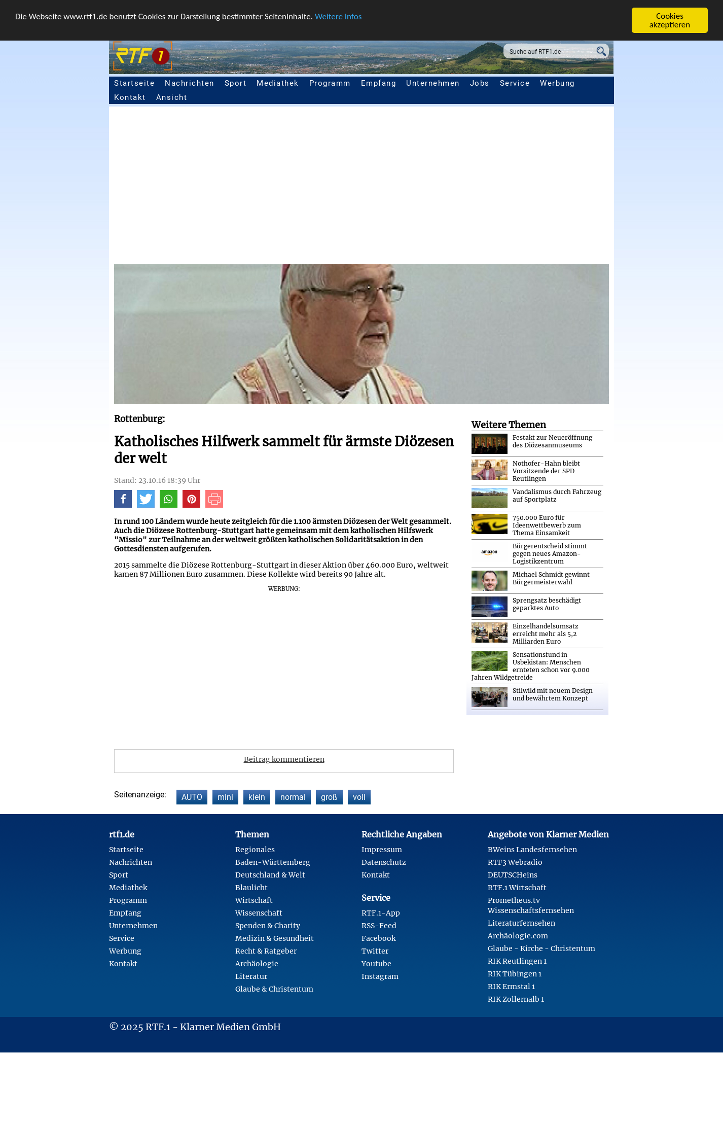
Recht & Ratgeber (266, 951)
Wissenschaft (258, 913)
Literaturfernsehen (521, 923)
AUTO (192, 797)
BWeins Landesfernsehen (532, 849)
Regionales (255, 849)
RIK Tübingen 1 (514, 973)
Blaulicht (251, 887)
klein (256, 797)
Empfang (378, 83)
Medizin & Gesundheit (274, 938)
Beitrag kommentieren (284, 759)
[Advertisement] (418, 188)
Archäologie (256, 963)
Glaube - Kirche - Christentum (541, 948)
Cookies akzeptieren (670, 20)
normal (293, 797)
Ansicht (172, 97)
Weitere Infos (338, 16)
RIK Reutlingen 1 (517, 961)
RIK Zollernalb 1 (516, 999)
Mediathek (278, 83)
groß (329, 797)
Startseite (134, 83)
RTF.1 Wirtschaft (517, 887)
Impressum (382, 849)
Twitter (375, 951)
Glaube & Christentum (274, 989)
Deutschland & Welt (270, 875)
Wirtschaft (254, 900)
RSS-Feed (379, 925)
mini (225, 797)
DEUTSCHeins (512, 875)
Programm (330, 83)
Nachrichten (189, 83)
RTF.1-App (381, 913)
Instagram (380, 976)
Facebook (378, 938)
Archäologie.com (518, 935)
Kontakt (130, 97)
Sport (236, 83)
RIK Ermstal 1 (511, 986)
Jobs (480, 83)
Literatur (251, 976)
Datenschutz (384, 862)
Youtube (376, 963)
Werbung (557, 83)
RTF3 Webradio (515, 862)
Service (515, 83)
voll (359, 797)
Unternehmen (433, 83)
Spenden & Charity (267, 925)
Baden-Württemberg (272, 862)
